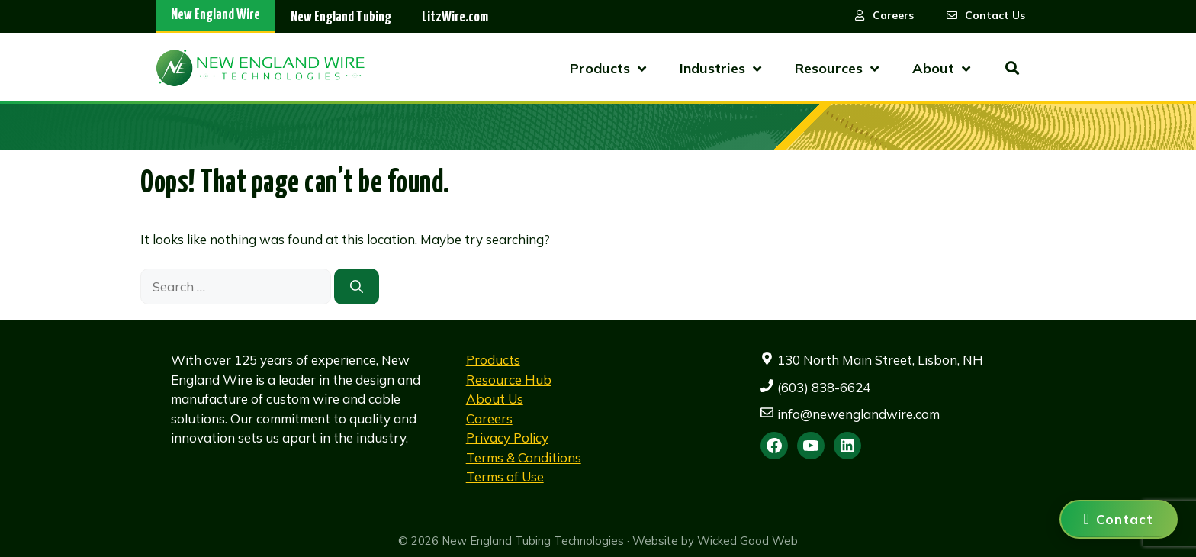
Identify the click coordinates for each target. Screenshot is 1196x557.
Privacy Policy (507, 438)
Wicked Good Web (747, 540)
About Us (494, 399)
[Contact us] (1118, 519)
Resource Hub (508, 380)
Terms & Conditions (523, 457)
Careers (489, 419)
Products (493, 360)
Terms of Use (505, 476)
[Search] (356, 287)
